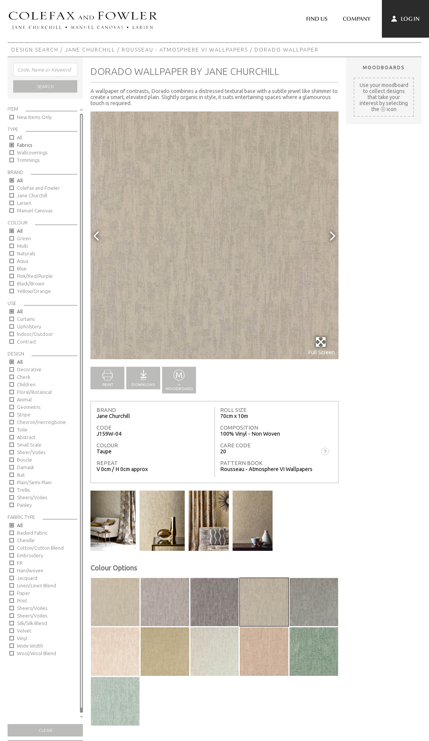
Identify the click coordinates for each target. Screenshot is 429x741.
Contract (26, 341)
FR (20, 563)
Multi (22, 246)
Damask (25, 467)
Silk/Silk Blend (32, 623)
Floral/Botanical (34, 392)
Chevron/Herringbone (41, 422)
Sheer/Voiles (31, 452)
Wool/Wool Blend (36, 653)
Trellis (23, 489)
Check (23, 377)
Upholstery (29, 326)
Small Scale (29, 444)
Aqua (22, 261)
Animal (24, 399)
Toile (22, 429)
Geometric (29, 407)
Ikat (21, 474)
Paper (23, 593)
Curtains (26, 319)
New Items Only (34, 117)
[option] (214, 235)
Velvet (24, 630)
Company (357, 18)
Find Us (317, 18)
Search (45, 86)
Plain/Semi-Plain (34, 482)
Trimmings (28, 160)
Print (22, 600)
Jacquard (27, 578)
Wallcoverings (32, 152)
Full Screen (321, 345)
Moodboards (384, 67)
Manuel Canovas (34, 210)
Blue (22, 268)
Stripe (24, 414)
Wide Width (30, 645)
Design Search (34, 50)
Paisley (24, 505)
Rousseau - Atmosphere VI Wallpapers (185, 50)
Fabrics (24, 145)
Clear (45, 730)
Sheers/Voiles (32, 497)
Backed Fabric (32, 532)
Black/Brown (30, 283)
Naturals (26, 253)
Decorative (29, 369)
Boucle (24, 459)
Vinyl (22, 638)
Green (24, 238)
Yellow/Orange (34, 291)
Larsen (24, 203)
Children (26, 384)
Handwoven (30, 570)
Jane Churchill (90, 50)
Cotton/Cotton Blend (40, 547)
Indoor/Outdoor (35, 334)
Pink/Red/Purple (35, 276)
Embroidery (30, 555)
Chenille (26, 540)
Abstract (26, 437)
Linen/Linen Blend (36, 585)
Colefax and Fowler (38, 188)
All (19, 137)
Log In (405, 18)
